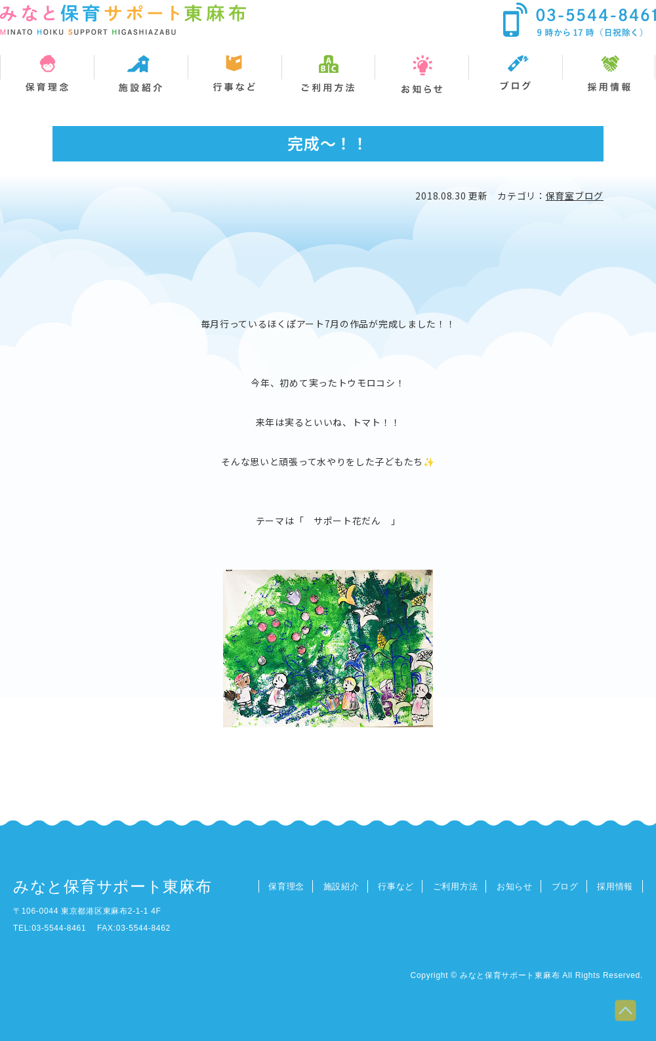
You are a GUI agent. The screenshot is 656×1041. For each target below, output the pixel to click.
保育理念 (286, 886)
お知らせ (515, 886)
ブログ (565, 886)
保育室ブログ (575, 195)
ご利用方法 (455, 886)
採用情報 (615, 886)
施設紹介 (341, 886)
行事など (396, 886)
